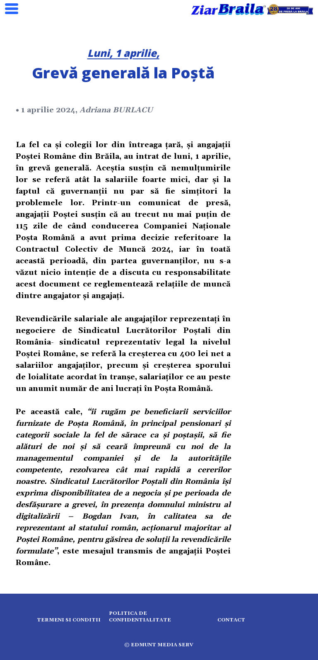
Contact (231, 620)
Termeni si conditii (69, 620)
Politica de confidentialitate (140, 616)
